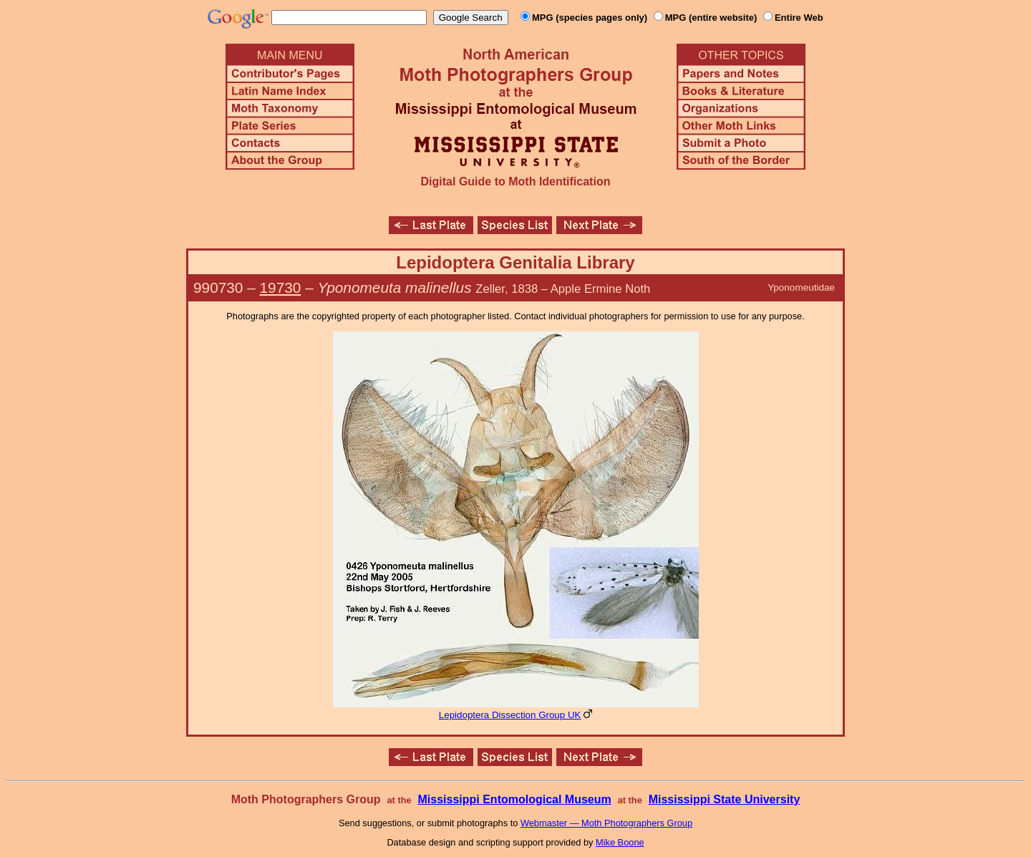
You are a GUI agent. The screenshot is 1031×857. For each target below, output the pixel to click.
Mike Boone (620, 842)
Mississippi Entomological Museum (514, 799)
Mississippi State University (724, 799)
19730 (280, 287)
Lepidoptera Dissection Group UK (510, 715)
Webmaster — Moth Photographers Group (606, 823)
